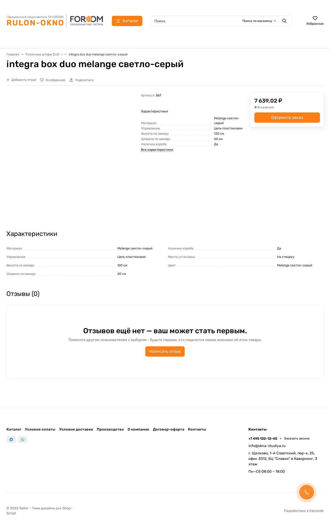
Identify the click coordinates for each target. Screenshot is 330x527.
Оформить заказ (287, 117)
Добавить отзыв (23, 80)
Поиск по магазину (257, 21)
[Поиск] (221, 21)
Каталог (13, 429)
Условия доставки (76, 429)
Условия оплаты (40, 429)
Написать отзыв (165, 351)
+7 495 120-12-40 (263, 439)
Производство (110, 429)
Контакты (197, 429)
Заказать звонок (297, 438)
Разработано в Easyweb (304, 511)
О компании (138, 429)
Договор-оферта (168, 429)
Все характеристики (157, 150)
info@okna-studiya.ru (267, 446)
